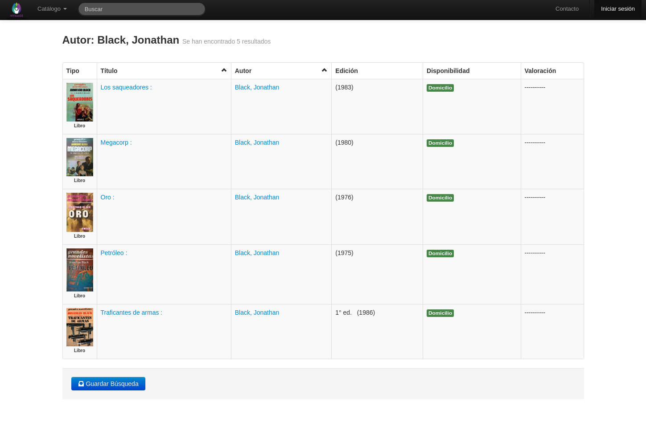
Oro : (108, 197)
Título (164, 70)
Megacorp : (116, 142)
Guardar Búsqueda (108, 383)
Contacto (567, 8)
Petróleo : (114, 252)
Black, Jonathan (257, 87)
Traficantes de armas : (132, 312)
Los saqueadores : (126, 87)
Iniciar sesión (618, 8)
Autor (281, 70)
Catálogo (52, 8)
